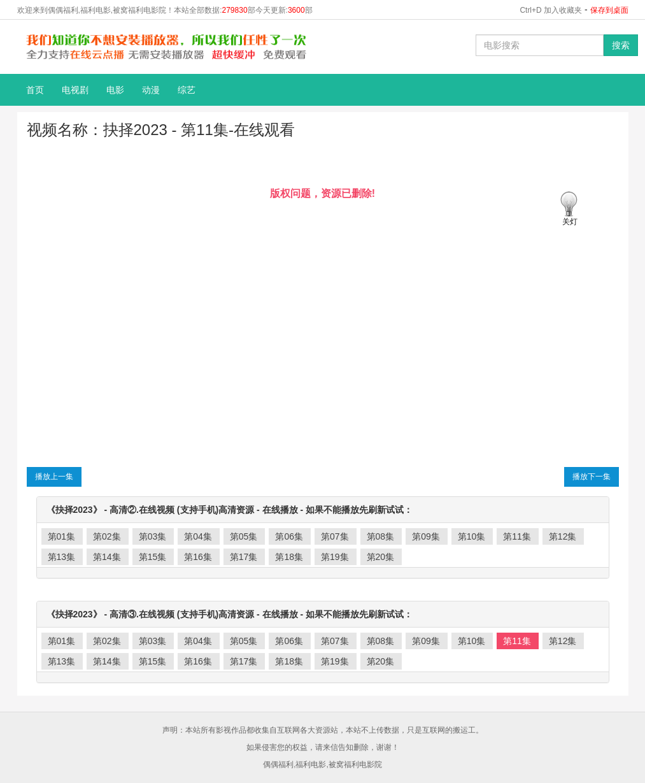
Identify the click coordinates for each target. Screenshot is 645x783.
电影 (115, 90)
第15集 (153, 557)
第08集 (381, 536)
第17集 (244, 557)
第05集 (244, 536)
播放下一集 (591, 476)
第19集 (335, 557)
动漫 (151, 90)
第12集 (563, 536)
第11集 (517, 536)
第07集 (335, 536)
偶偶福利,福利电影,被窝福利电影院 (322, 764)
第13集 (62, 557)
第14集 (107, 557)
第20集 (381, 557)
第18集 (289, 557)
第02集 (107, 536)
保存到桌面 (609, 10)
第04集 (198, 536)
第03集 (153, 536)
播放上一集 (54, 476)
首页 (35, 90)
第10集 (472, 536)
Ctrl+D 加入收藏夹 (551, 10)
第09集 (426, 536)
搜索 (621, 45)
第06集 (289, 536)
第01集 (62, 536)
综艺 (186, 90)
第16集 (198, 557)
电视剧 (75, 90)
